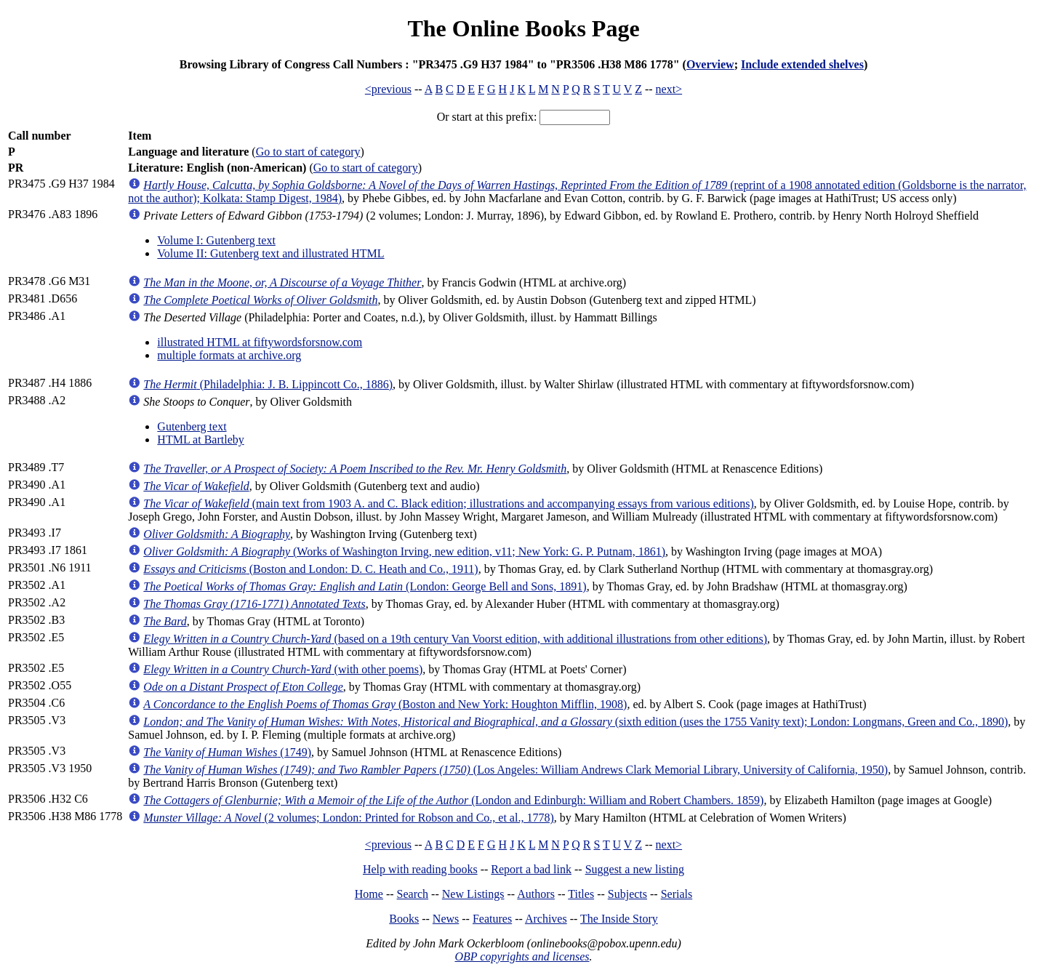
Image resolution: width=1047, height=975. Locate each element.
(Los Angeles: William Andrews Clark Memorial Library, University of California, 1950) (515, 769)
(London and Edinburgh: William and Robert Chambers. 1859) (453, 800)
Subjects (627, 894)
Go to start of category (308, 151)
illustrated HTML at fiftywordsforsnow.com (259, 342)
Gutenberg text (191, 426)
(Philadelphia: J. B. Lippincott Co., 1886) (268, 384)
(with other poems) (282, 669)
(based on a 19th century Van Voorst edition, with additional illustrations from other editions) (455, 639)
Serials (677, 894)
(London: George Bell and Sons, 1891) (364, 586)
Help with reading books (420, 869)
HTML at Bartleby (200, 439)
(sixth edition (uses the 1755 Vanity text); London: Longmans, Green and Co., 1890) (575, 721)
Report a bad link (531, 869)
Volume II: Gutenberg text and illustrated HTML (270, 253)
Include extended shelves (802, 64)
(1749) (227, 752)
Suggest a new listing (634, 869)
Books (404, 918)
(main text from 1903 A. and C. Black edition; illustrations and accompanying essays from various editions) (448, 503)
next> (669, 89)
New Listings (473, 894)
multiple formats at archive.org (229, 355)
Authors (536, 894)
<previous (388, 89)
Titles (581, 894)
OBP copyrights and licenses (521, 956)
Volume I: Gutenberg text (216, 240)
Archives (546, 918)
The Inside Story (619, 918)
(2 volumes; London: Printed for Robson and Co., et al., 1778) (348, 817)
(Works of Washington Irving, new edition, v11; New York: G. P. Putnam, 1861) (404, 551)
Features (492, 918)
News (446, 918)
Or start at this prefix (485, 117)
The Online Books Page (523, 28)
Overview (710, 64)
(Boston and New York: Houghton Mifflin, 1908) (385, 704)
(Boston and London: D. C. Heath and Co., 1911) (310, 569)
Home (369, 894)
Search (413, 894)
